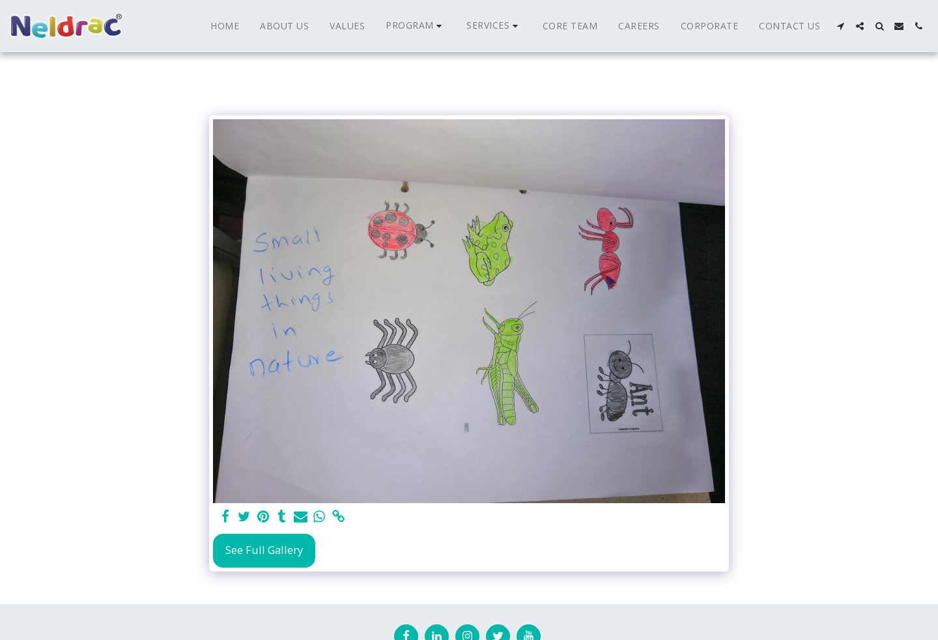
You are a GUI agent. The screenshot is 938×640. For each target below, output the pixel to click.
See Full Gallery (264, 549)
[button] (415, 25)
